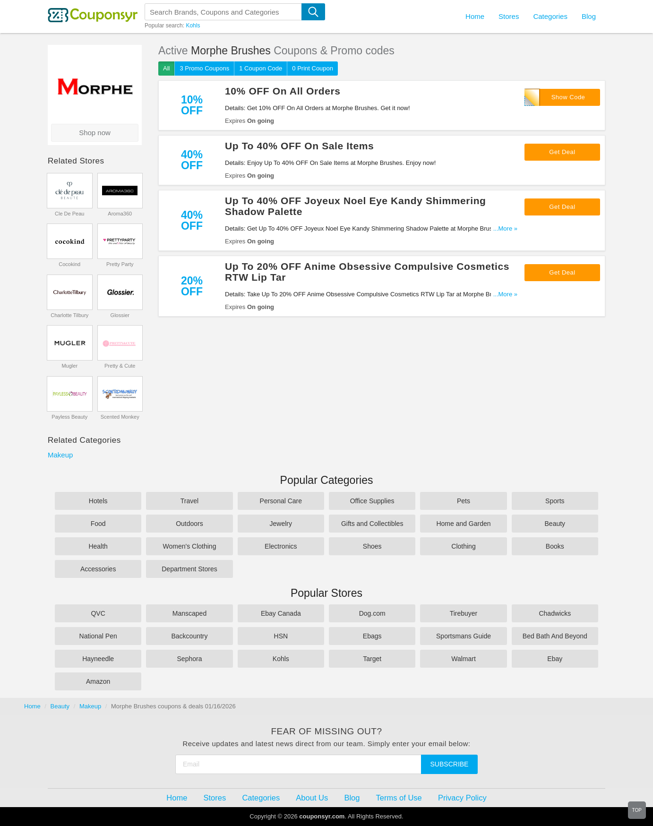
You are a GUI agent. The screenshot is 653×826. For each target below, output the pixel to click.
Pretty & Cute (119, 366)
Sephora (189, 659)
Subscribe (449, 764)
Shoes (372, 546)
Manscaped (189, 613)
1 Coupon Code (260, 68)
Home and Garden (463, 523)
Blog (589, 16)
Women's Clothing (189, 546)
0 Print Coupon (312, 68)
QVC (98, 613)
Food (98, 523)
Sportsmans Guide (463, 636)
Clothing (463, 546)
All (166, 68)
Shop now (95, 133)
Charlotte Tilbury (69, 315)
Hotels (98, 501)
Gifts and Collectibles (372, 523)
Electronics (281, 546)
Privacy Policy (462, 797)
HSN (281, 636)
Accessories (98, 569)
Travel (189, 501)
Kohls (193, 25)
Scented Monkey (120, 417)
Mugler (69, 366)
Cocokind (69, 264)
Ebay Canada (281, 613)
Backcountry (189, 636)
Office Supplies (372, 501)
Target (372, 659)
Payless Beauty (69, 417)
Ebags (372, 636)
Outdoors (189, 523)
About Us (312, 797)
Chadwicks (555, 613)
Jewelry (281, 523)
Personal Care (281, 501)
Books (555, 546)
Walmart (463, 659)
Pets (463, 501)
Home (32, 706)
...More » (505, 228)
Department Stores (189, 569)
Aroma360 (120, 213)
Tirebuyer (464, 613)
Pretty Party (119, 264)
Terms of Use (399, 797)
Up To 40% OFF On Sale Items (299, 145)
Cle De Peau (69, 213)
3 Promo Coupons (204, 68)
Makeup (60, 455)
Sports (554, 501)
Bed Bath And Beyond (555, 636)
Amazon (98, 681)
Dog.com (372, 613)
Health (97, 546)
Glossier (120, 315)
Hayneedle (98, 659)
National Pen (98, 636)
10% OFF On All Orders (283, 91)
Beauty (555, 523)
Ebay (554, 659)
